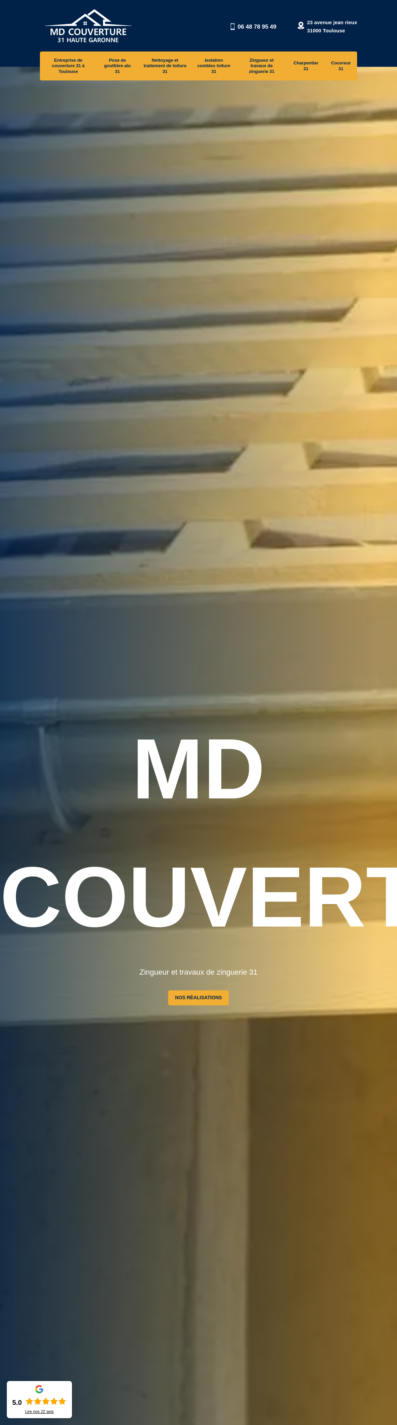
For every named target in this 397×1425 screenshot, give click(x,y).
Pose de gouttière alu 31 (117, 66)
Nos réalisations (198, 997)
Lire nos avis (39, 1411)
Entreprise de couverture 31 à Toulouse (68, 66)
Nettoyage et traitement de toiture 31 (165, 66)
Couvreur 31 (341, 65)
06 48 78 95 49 (257, 27)
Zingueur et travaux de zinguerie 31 (261, 66)
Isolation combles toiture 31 (214, 66)
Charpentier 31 (306, 65)
